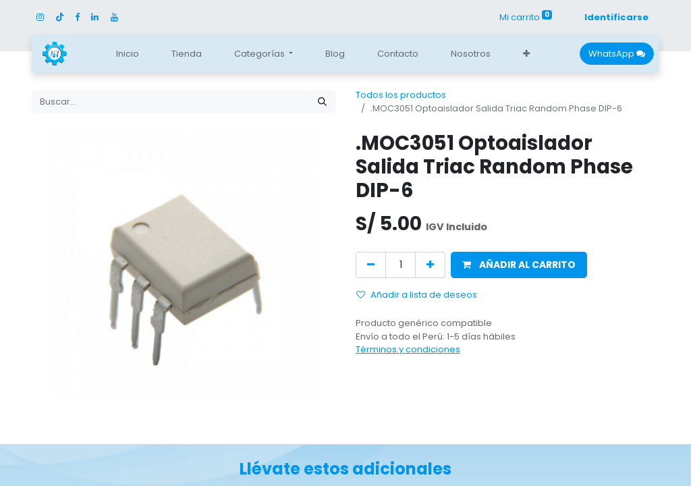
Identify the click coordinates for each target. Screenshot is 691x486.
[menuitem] (127, 54)
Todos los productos (401, 94)
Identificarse (616, 17)
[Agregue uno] (430, 265)
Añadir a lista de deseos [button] (416, 294)
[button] (526, 54)
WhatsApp (616, 53)
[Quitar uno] (371, 265)
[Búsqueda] (322, 101)
